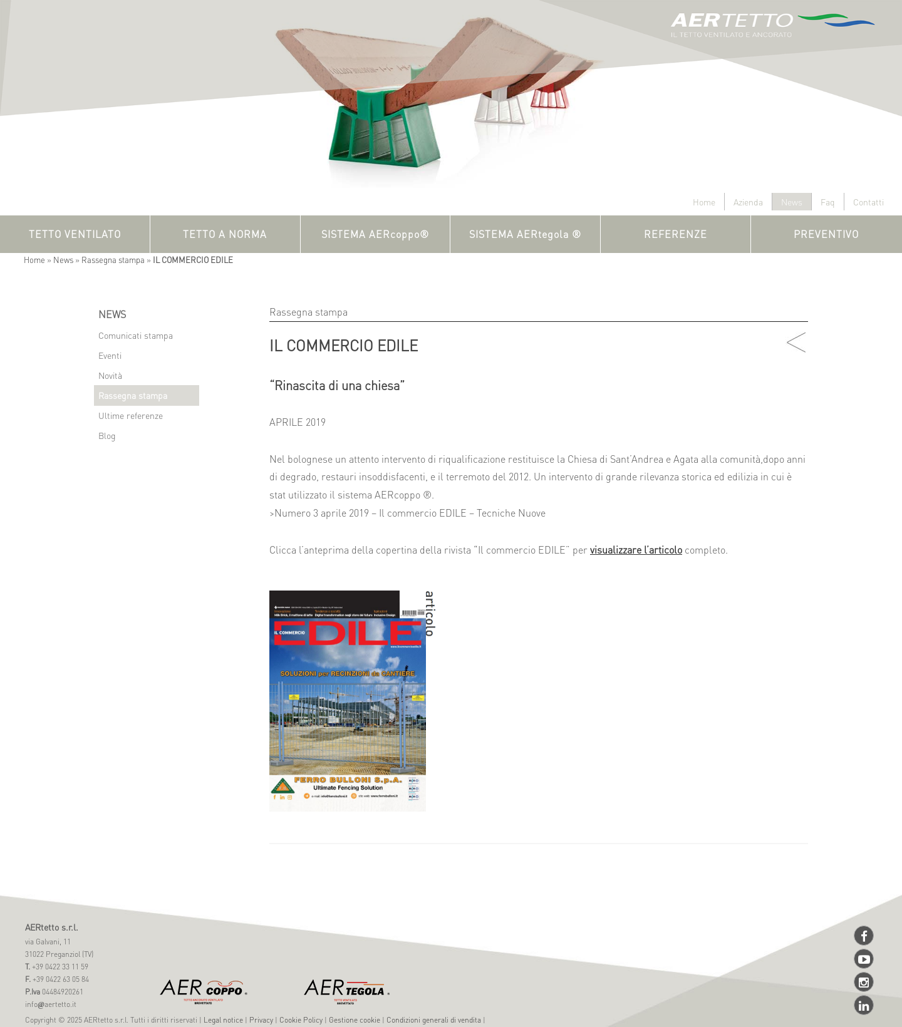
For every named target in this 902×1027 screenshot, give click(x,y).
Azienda (748, 201)
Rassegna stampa (113, 259)
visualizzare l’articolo (636, 549)
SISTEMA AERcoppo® (375, 233)
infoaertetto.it (50, 1004)
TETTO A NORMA (225, 233)
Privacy (261, 1019)
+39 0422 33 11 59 (59, 966)
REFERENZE (675, 233)
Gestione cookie (354, 1019)
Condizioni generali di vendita (433, 1019)
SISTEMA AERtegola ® (525, 233)
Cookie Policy (301, 1019)
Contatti (868, 201)
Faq (828, 201)
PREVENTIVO (826, 233)
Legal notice (223, 1019)
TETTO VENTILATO (75, 233)
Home (704, 201)
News (791, 201)
